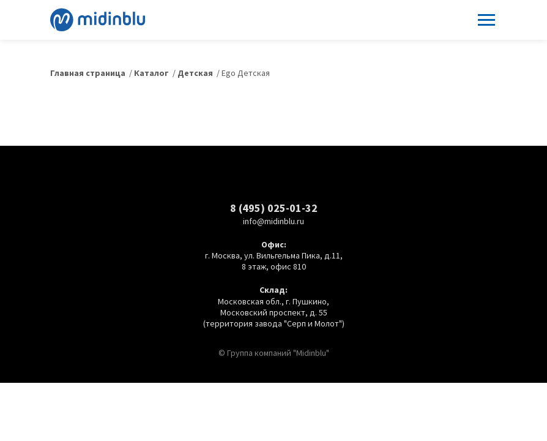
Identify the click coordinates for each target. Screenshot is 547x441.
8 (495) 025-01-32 (274, 208)
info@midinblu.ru (273, 221)
